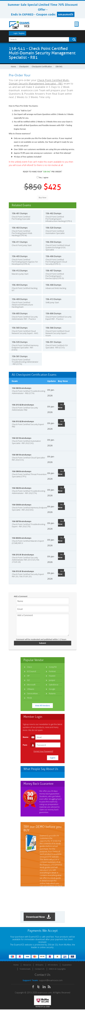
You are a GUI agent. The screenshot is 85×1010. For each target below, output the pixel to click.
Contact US (39, 969)
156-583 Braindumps (21, 388)
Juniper (52, 680)
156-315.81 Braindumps (23, 571)
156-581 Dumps (19, 356)
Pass (25, 745)
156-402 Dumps (53, 213)
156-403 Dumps (19, 227)
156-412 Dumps (19, 270)
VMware (30, 689)
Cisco (29, 667)
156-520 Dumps (53, 227)
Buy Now (61, 406)
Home (13, 66)
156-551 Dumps (53, 342)
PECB (29, 698)
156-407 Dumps (53, 270)
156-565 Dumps (19, 327)
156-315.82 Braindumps (23, 421)
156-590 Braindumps (21, 471)
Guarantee (67, 965)
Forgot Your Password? (43, 751)
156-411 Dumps (19, 242)
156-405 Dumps (19, 256)
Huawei (52, 676)
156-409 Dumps (19, 299)
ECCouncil (31, 671)
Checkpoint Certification (42, 66)
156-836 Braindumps (21, 538)
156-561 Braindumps (21, 454)
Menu (73, 24)
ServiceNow (32, 693)
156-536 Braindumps (21, 504)
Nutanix (52, 693)
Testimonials (25, 969)
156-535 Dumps (19, 342)
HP (28, 676)
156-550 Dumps (53, 242)
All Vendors (53, 965)
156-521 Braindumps (21, 438)
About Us (27, 965)
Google (52, 689)
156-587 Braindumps (21, 521)
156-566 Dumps (53, 327)
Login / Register (19, 33)
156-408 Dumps (53, 284)
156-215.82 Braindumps (23, 404)
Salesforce (53, 685)
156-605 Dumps (19, 313)
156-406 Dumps (53, 256)
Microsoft (31, 685)
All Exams (39, 965)
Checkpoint (24, 66)
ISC (28, 680)
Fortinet (52, 671)
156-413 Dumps (53, 299)
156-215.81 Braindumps (23, 554)
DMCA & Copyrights (57, 969)
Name (25, 737)
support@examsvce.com (51, 980)
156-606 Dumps (53, 313)
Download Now (40, 917)
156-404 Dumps (19, 284)
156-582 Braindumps (21, 488)
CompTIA (53, 667)
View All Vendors (42, 705)
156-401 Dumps (19, 213)
